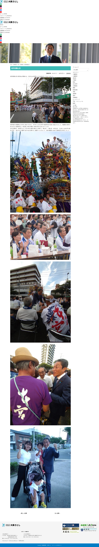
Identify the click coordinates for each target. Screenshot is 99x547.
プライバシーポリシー (13, 540)
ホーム (3, 13)
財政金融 (75, 89)
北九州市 (75, 84)
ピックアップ (76, 99)
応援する (5, 19)
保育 (74, 91)
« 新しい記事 (23, 513)
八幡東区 (75, 76)
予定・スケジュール (78, 101)
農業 (74, 87)
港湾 (74, 95)
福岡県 (74, 93)
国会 (74, 82)
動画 (74, 103)
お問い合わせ (21, 540)
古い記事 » (57, 513)
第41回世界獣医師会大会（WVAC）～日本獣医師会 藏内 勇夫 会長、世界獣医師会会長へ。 (81, 121)
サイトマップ (5, 540)
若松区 (74, 78)
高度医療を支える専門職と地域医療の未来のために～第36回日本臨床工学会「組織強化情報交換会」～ (80, 110)
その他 (74, 105)
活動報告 (5, 17)
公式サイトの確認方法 (25, 531)
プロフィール (6, 15)
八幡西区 (75, 74)
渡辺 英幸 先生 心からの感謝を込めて (80, 115)
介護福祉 (75, 85)
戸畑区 (74, 80)
